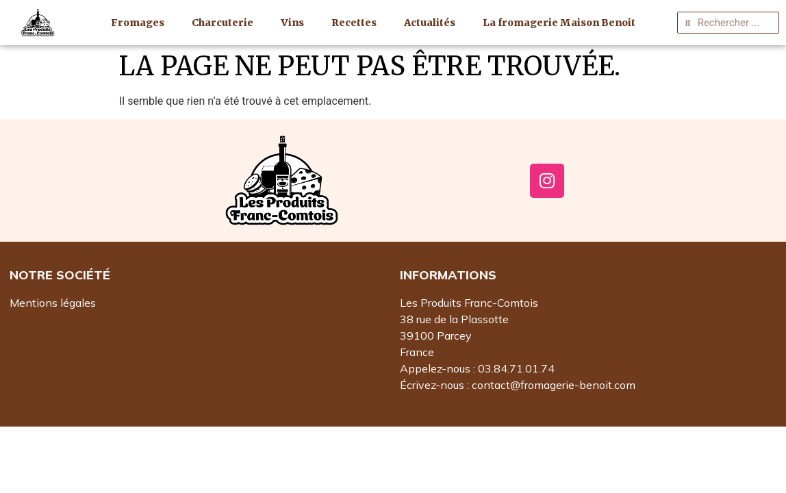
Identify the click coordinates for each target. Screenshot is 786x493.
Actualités (429, 22)
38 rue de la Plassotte (454, 319)
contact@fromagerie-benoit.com (553, 385)
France (417, 352)
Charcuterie (222, 22)
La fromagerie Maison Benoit (559, 22)
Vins (292, 22)
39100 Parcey (436, 335)
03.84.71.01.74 (516, 368)
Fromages (137, 22)
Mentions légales (53, 302)
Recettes (354, 22)
